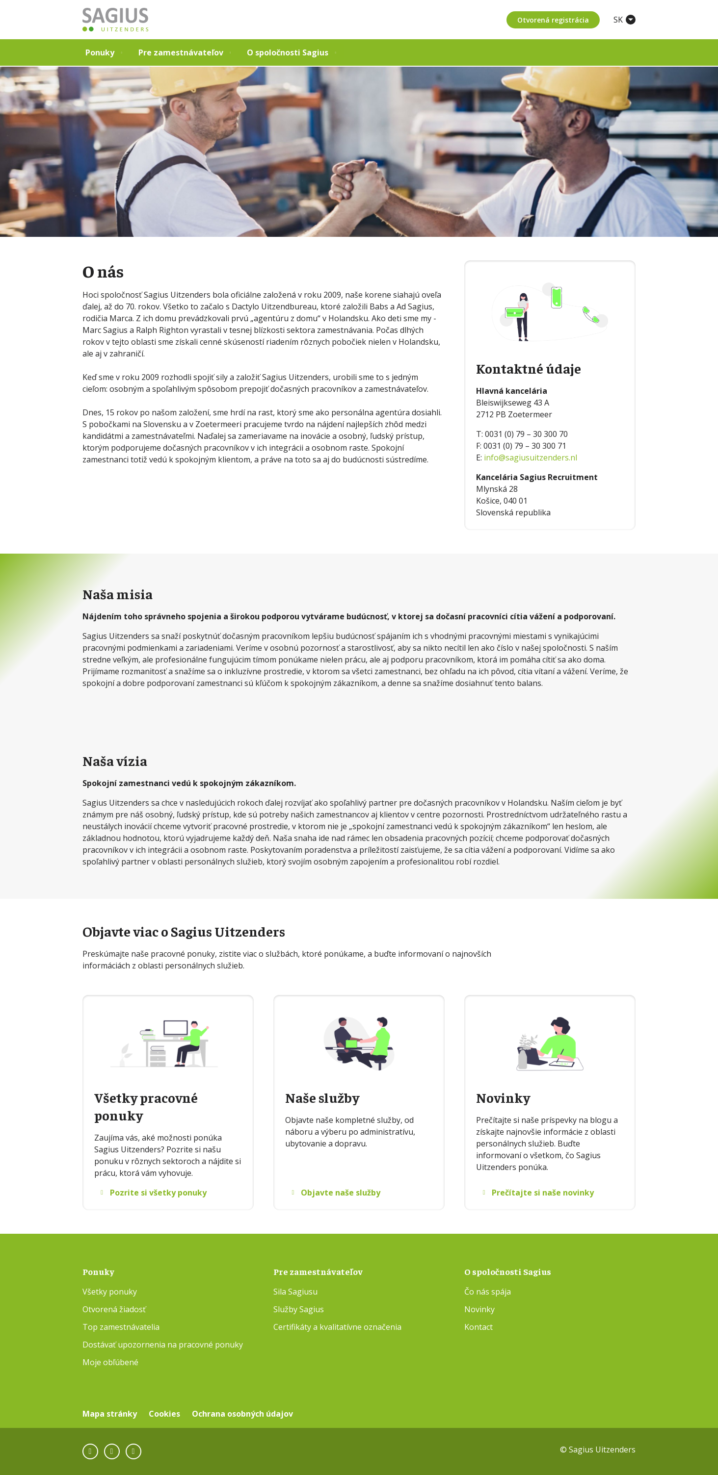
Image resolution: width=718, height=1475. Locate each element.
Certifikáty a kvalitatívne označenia (337, 1327)
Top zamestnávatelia (121, 1327)
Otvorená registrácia (552, 20)
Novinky (479, 1309)
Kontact (478, 1327)
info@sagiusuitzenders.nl (530, 457)
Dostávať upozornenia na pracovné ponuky (162, 1344)
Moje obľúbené (110, 1362)
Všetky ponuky (109, 1291)
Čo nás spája (487, 1291)
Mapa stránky (109, 1413)
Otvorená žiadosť (114, 1309)
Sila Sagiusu (295, 1291)
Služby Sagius (298, 1309)
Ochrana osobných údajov (242, 1413)
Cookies (164, 1413)
